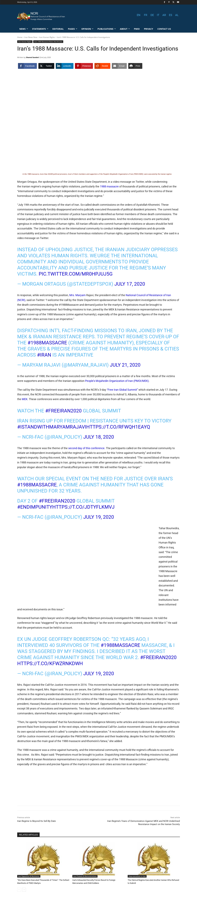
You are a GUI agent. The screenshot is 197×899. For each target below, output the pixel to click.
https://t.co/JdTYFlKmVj (83, 507)
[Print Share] (135, 66)
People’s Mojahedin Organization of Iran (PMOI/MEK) (117, 380)
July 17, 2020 (129, 284)
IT (158, 15)
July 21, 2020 (125, 365)
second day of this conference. (86, 448)
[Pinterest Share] (84, 66)
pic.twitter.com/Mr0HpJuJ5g (76, 274)
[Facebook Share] (27, 66)
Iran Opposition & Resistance (28, 876)
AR (164, 15)
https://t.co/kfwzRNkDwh (50, 663)
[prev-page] (19, 890)
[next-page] (24, 890)
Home (19, 37)
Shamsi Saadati (32, 57)
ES (170, 15)
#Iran (44, 355)
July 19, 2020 (98, 517)
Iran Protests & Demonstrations (85, 876)
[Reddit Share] (102, 66)
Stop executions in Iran (137, 876)
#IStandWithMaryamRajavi (51, 427)
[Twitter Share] (46, 66)
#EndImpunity (34, 507)
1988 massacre (109, 186)
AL (177, 15)
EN (138, 15)
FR (145, 15)
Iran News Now (30, 37)
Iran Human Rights (47, 37)
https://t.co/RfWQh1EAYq (118, 427)
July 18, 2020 (98, 437)
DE (152, 15)
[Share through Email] (119, 66)
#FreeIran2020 (63, 411)
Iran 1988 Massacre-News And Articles (48, 41)
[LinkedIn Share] (64, 66)
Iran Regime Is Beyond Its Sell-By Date (36, 821)
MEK (24, 399)
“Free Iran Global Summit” (122, 389)
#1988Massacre (47, 343)
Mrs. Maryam (77, 295)
